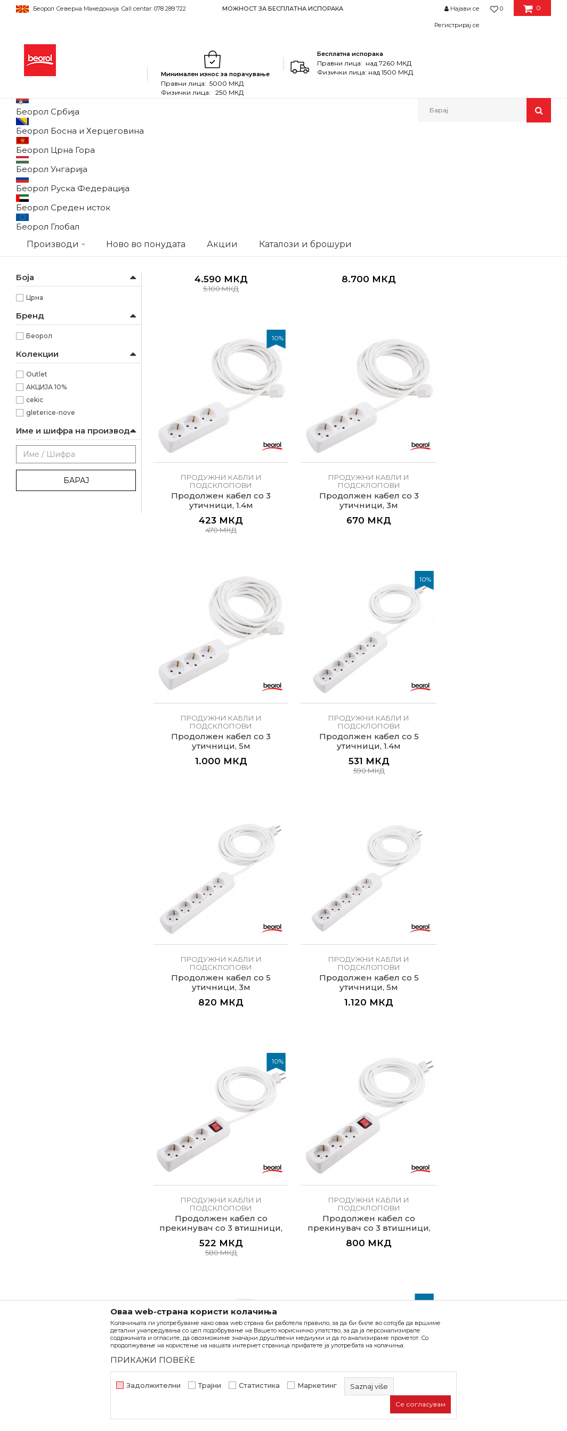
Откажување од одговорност (345, 1129)
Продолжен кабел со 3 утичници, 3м (505, 352)
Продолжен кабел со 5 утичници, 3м (403, 548)
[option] (283, 8)
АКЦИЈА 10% (46, 525)
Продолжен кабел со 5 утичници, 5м (505, 548)
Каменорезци (49, 318)
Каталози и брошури (192, 1159)
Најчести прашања (325, 1227)
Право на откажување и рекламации (334, 1206)
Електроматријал (190, 145)
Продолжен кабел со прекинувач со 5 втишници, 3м (198, 943)
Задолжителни (153, 1385)
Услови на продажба (329, 1114)
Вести (164, 1129)
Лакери (38, 330)
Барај (76, 619)
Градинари (44, 292)
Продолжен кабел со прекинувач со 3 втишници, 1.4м (198, 748)
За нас (164, 1114)
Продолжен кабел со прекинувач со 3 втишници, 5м (403, 748)
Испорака (308, 1185)
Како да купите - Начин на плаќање (340, 1164)
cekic (34, 538)
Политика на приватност (336, 1144)
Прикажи (425, 180)
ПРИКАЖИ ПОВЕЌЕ (152, 1360)
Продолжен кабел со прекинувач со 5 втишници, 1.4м (505, 748)
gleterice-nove (50, 551)
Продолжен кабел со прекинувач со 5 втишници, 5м (300, 943)
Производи (62, 145)
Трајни (209, 1385)
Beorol (26, 145)
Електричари (48, 305)
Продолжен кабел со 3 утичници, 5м (198, 548)
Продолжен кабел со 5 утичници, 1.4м (300, 548)
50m (34, 398)
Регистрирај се (457, 25)
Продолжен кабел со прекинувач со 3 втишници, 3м (300, 748)
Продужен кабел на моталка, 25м (198, 352)
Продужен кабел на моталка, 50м (300, 352)
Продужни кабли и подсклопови (71, 194)
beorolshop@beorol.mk (70, 1174)
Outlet (36, 513)
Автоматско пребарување (222, 180)
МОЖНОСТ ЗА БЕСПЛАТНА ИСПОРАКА (282, 8)
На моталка (45, 241)
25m (33, 385)
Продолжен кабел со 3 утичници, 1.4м (402, 352)
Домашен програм (122, 145)
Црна (34, 436)
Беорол (39, 474)
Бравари (40, 279)
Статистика (259, 1385)
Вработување (178, 1144)
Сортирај (297, 180)
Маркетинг (317, 1385)
